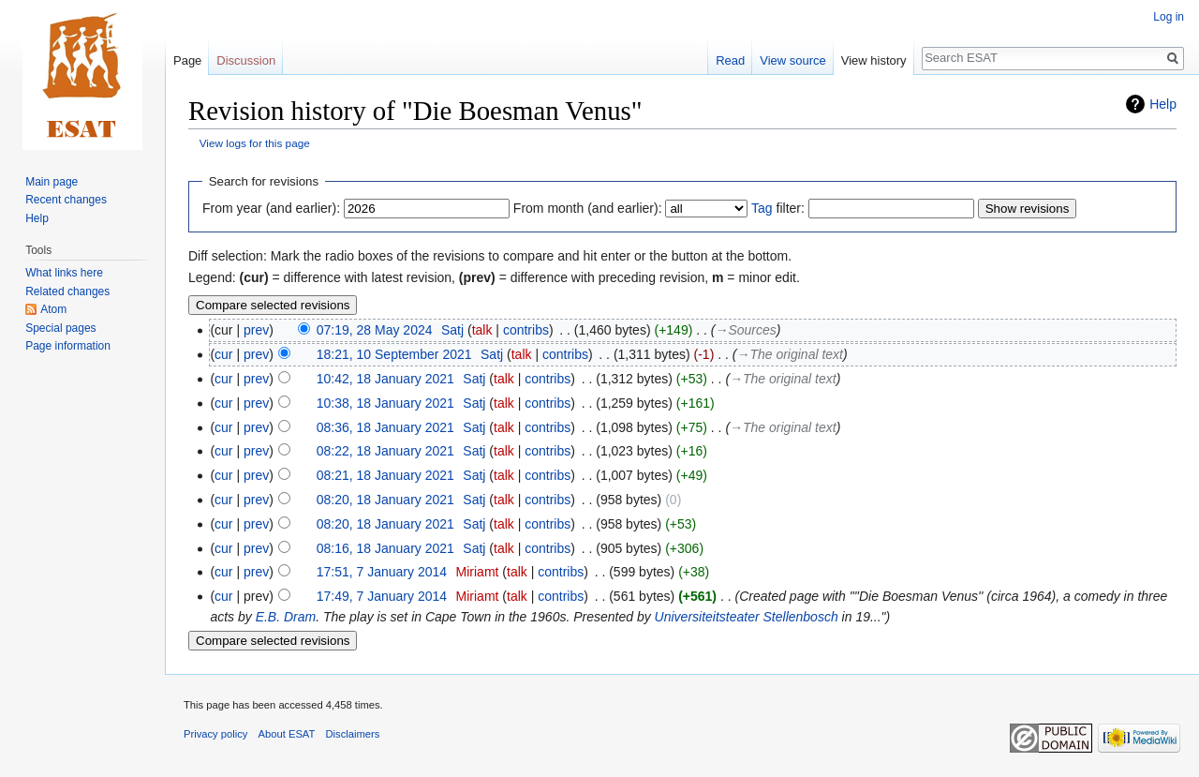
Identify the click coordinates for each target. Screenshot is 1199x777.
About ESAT (287, 734)
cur (223, 354)
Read (730, 60)
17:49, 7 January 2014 (382, 596)
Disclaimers (353, 734)
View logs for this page (255, 143)
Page (187, 60)
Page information (68, 345)
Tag (762, 208)
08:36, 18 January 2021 (385, 427)
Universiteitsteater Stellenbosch (746, 616)
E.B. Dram (286, 616)
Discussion (245, 60)
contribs (526, 329)
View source (793, 60)
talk (482, 329)
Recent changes (66, 199)
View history (874, 60)
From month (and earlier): (587, 208)
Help (1163, 104)
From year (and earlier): (271, 208)
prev (256, 329)
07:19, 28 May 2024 (375, 329)
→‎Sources (745, 329)
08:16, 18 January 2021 (385, 548)
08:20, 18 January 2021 (385, 499)
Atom (53, 309)
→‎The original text (789, 354)
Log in (1168, 16)
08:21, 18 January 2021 (385, 475)
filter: (778, 208)
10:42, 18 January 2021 (385, 378)
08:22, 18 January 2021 (385, 450)
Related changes (67, 291)
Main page (51, 181)
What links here (64, 272)
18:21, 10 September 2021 (394, 354)
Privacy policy (215, 734)
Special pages (60, 328)
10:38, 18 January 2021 (385, 403)
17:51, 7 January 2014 (382, 571)
